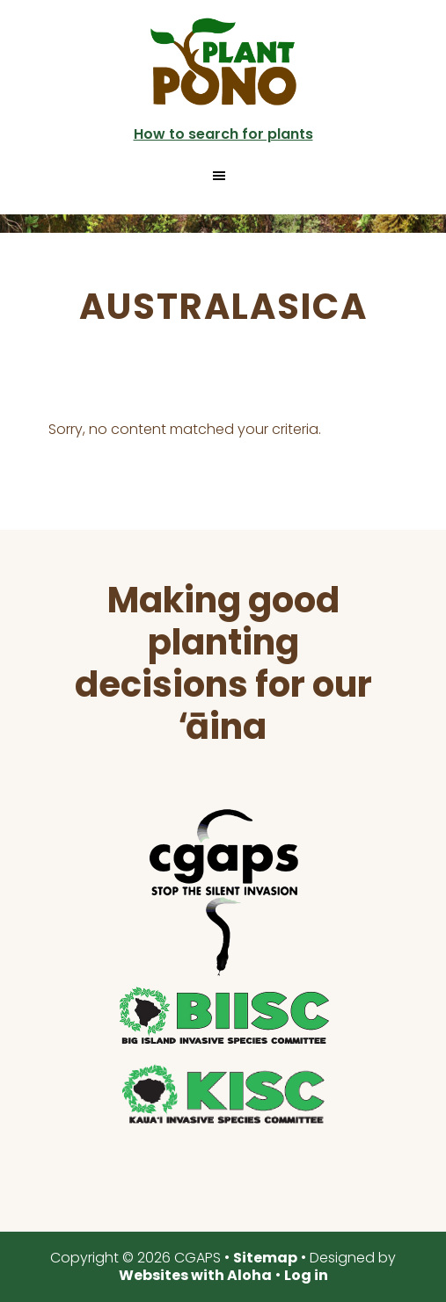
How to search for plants (223, 134)
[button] (222, 176)
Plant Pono (223, 61)
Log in (306, 1275)
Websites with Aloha (195, 1275)
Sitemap (265, 1258)
